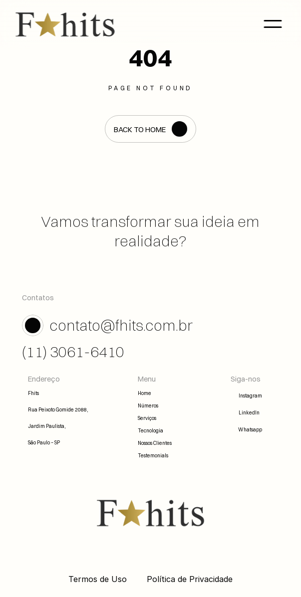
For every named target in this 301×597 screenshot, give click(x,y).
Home (144, 393)
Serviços (147, 418)
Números (148, 405)
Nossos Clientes (155, 443)
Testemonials (153, 455)
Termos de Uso (97, 579)
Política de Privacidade (190, 579)
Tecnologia (150, 430)
